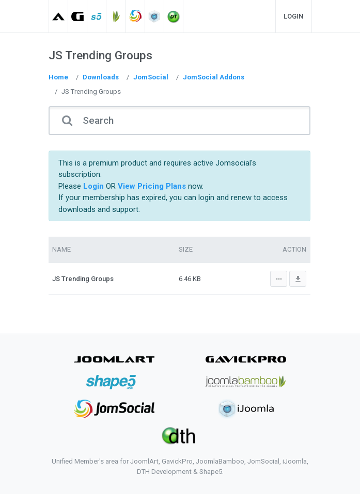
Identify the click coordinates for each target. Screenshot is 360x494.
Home (58, 77)
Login (294, 16)
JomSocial (150, 77)
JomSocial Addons (213, 77)
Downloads (101, 77)
